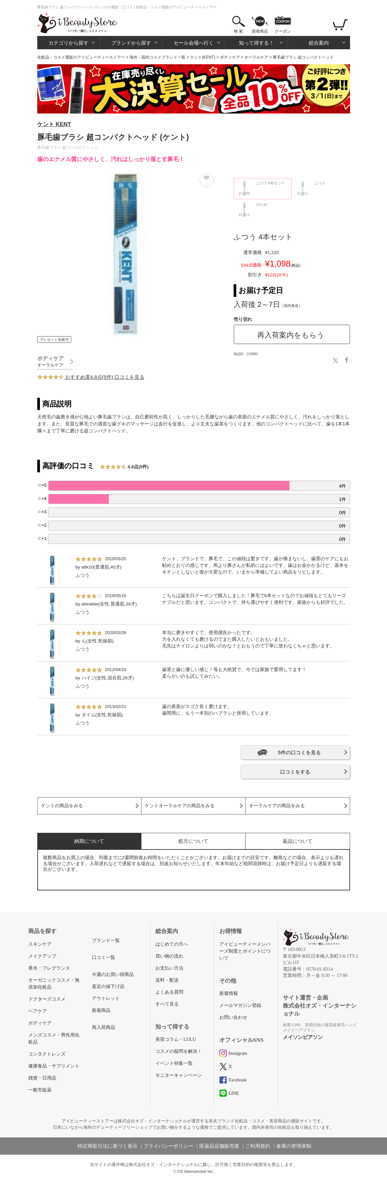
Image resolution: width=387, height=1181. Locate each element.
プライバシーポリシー (168, 1146)
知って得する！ (256, 43)
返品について (297, 841)
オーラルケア (256, 57)
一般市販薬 (40, 1089)
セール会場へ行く (194, 43)
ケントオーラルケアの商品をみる (180, 805)
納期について (89, 841)
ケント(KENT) (202, 57)
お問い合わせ (233, 1017)
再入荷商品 (103, 1027)
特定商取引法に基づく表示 (107, 1146)
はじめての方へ (171, 944)
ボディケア (230, 57)
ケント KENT (54, 124)
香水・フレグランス (49, 968)
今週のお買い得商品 (113, 974)
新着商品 (260, 31)
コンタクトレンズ (47, 1054)
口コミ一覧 (103, 957)
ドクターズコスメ (47, 999)
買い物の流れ (169, 956)
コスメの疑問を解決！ (178, 1051)
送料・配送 (167, 980)
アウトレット (106, 998)
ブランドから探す (131, 43)
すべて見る (167, 1004)
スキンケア (40, 944)
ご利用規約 (257, 1146)
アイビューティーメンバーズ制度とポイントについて (245, 951)
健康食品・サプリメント (54, 1065)
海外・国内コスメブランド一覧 (157, 57)
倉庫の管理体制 (293, 1146)
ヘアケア (37, 1011)
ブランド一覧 (106, 940)
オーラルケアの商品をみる (277, 805)
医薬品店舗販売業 (219, 1146)
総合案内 (319, 43)
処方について (193, 841)
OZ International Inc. (195, 1171)
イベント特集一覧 (174, 1063)
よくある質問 (169, 992)
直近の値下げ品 (108, 986)
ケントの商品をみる (62, 805)
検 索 (238, 31)
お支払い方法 (169, 968)
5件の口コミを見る (299, 752)
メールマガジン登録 (240, 1005)
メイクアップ (42, 956)
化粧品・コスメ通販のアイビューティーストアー (81, 57)
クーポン (283, 31)
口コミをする (295, 772)
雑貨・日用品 (42, 1077)
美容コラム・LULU (175, 1039)
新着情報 (228, 993)
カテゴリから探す (69, 43)
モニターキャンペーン (178, 1075)
